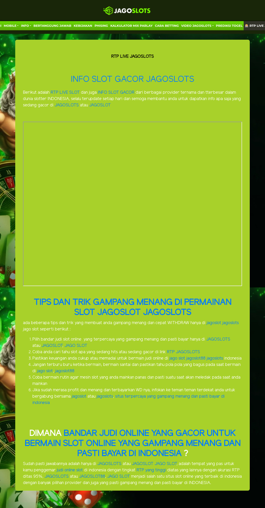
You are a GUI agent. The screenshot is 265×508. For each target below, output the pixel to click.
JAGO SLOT (75, 345)
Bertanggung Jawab (52, 25)
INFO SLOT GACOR (108, 79)
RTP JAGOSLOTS (183, 352)
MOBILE (10, 25)
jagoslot (214, 323)
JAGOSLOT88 (92, 476)
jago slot (177, 358)
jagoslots (230, 323)
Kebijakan (83, 25)
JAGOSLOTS (67, 105)
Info (25, 25)
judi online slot (70, 470)
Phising (101, 25)
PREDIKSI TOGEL (229, 25)
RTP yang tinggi (151, 470)
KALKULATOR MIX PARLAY (131, 25)
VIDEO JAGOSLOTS (196, 25)
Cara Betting (167, 25)
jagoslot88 (196, 358)
